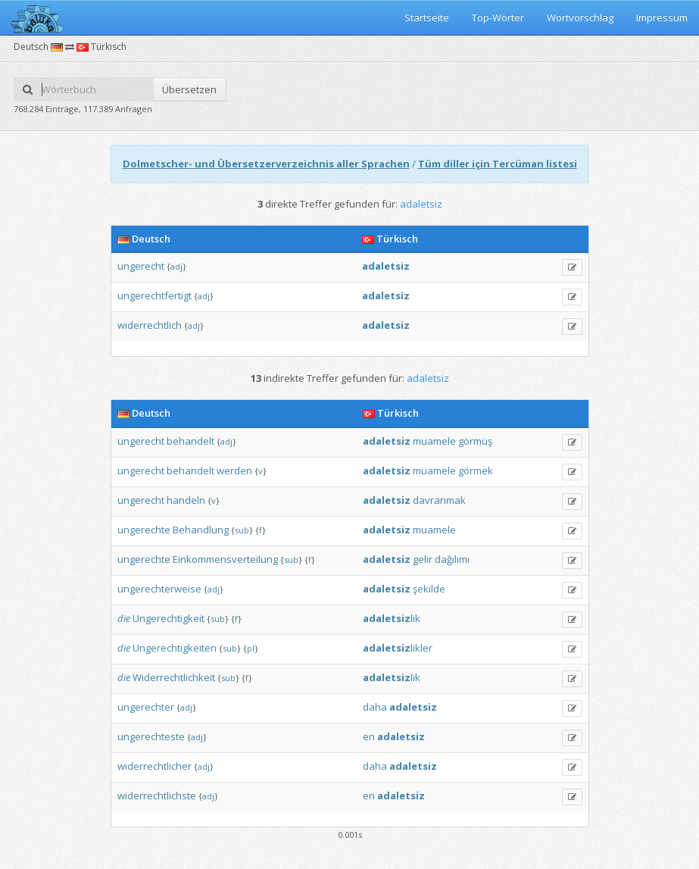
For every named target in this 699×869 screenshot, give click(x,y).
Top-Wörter (498, 17)
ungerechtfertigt (154, 295)
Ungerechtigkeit (168, 618)
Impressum (662, 17)
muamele (434, 441)
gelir (422, 559)
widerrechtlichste (156, 795)
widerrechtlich (149, 325)
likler (397, 648)
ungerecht (140, 266)
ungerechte (143, 529)
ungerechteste (151, 736)
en (369, 736)
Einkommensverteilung (225, 559)
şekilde (429, 588)
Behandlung (201, 529)
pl (250, 648)
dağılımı (452, 559)
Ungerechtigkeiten (175, 648)
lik (391, 618)
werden (234, 470)
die (123, 618)
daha (375, 707)
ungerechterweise (159, 588)
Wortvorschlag (580, 17)
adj (176, 266)
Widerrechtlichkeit (174, 677)
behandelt (190, 441)
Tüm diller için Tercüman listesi (497, 163)
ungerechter (145, 707)
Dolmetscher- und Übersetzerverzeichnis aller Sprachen (266, 163)
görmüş (475, 441)
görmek (475, 470)
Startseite (426, 17)
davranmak (439, 500)
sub (242, 530)
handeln (186, 500)
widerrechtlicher (154, 766)
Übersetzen (189, 89)
